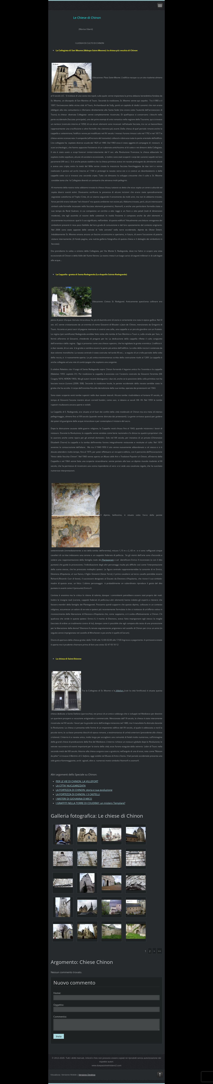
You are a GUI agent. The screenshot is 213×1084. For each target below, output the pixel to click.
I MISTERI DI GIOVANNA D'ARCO (74, 798)
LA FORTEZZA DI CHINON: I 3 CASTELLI (78, 794)
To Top (160, 1075)
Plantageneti (107, 559)
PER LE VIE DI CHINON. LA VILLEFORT (77, 781)
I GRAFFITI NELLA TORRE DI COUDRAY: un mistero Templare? (90, 803)
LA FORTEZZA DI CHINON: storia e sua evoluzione (84, 790)
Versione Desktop (86, 1075)
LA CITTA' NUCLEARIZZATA (71, 785)
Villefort (119, 690)
